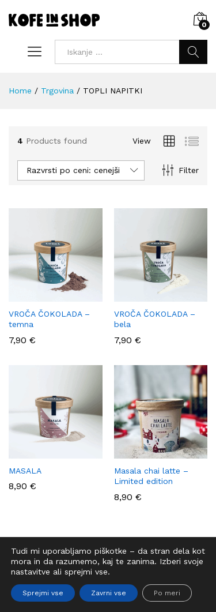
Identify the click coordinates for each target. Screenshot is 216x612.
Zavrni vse (108, 593)
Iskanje (193, 52)
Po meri (167, 593)
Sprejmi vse (42, 593)
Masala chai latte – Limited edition (151, 476)
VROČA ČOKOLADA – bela (154, 319)
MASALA (25, 470)
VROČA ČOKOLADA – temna (49, 319)
